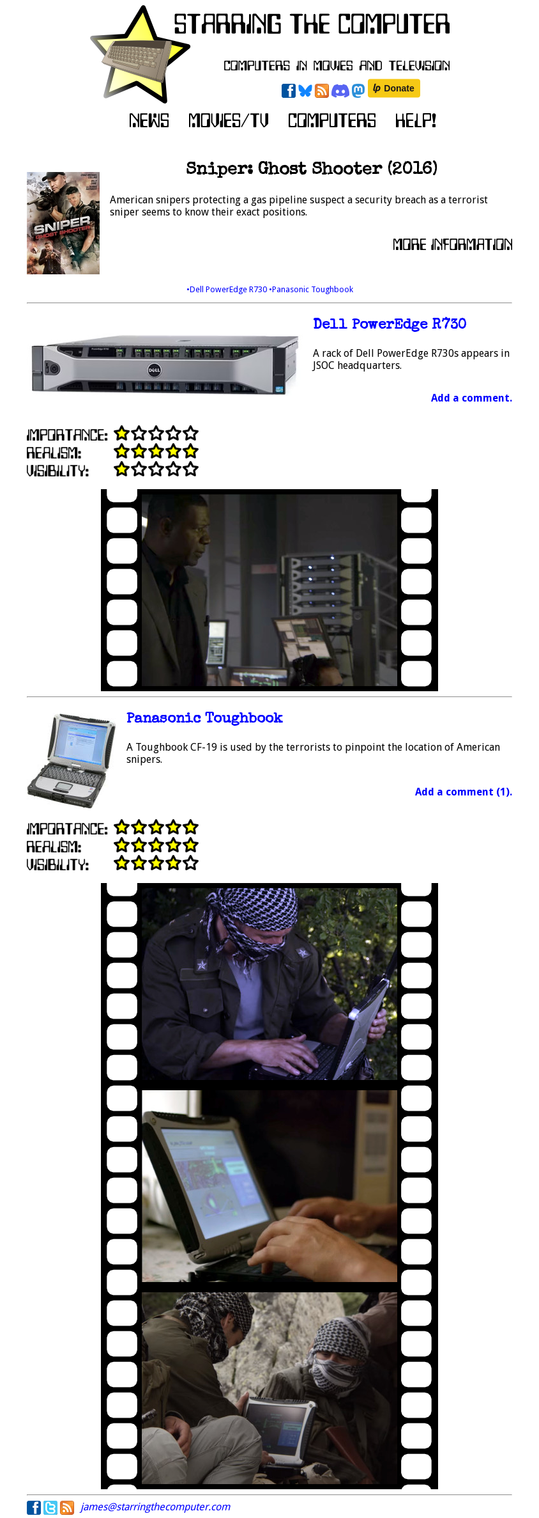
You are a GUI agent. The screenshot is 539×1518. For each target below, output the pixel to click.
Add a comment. (471, 398)
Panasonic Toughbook (204, 719)
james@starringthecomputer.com (155, 1507)
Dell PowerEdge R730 (389, 325)
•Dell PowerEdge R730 (227, 289)
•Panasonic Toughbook (311, 289)
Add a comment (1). (463, 792)
